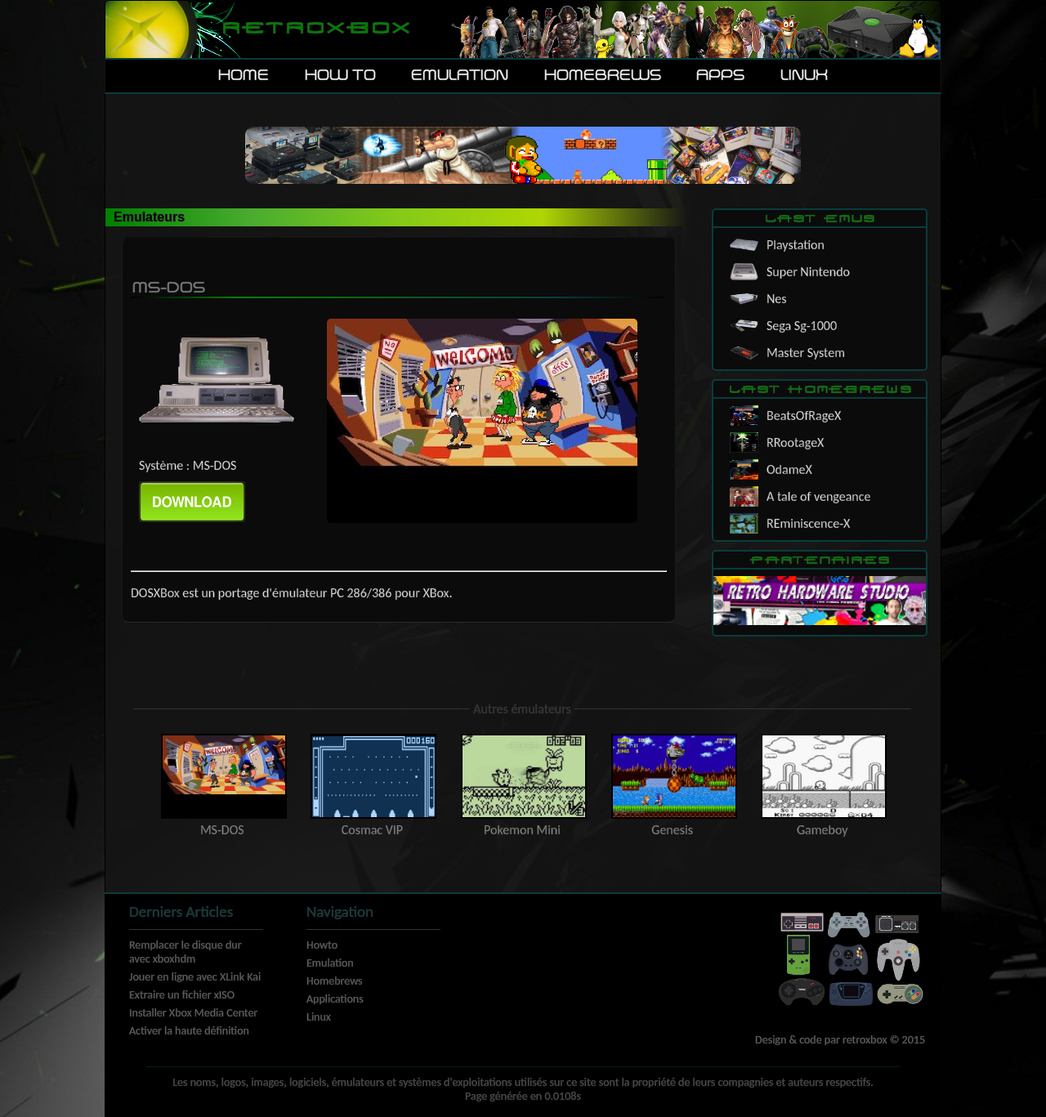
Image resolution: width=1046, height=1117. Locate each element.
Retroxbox (315, 29)
